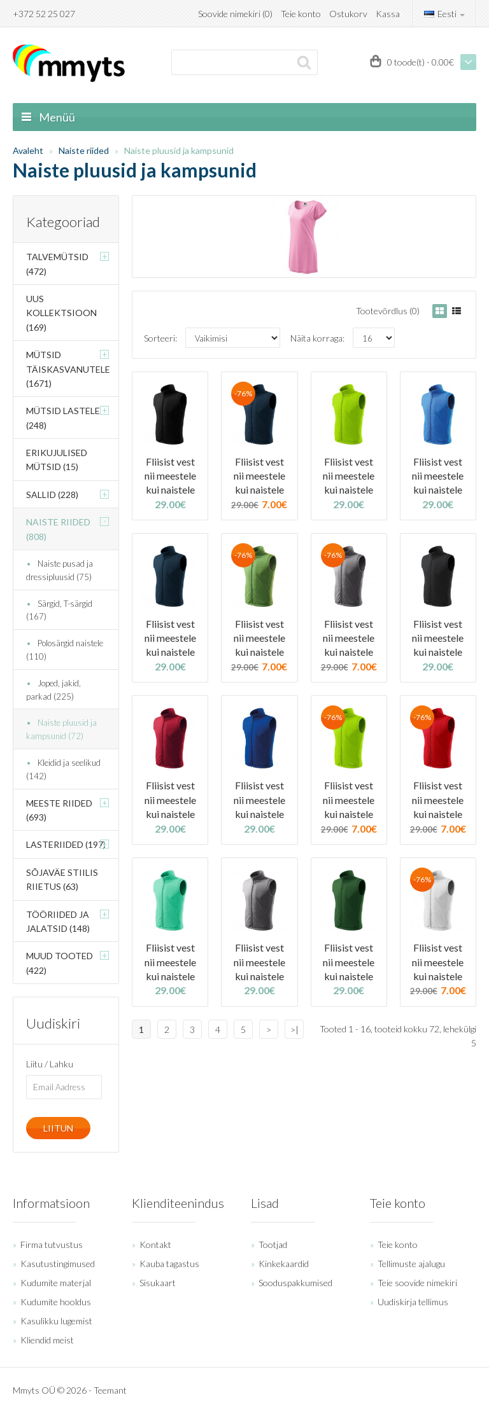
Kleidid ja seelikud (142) (63, 769)
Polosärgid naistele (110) (64, 650)
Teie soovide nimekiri (417, 1282)
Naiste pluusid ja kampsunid (179, 150)
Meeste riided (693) (59, 810)
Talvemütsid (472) (57, 263)
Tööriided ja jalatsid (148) (58, 921)
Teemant (110, 1390)
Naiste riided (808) (58, 528)
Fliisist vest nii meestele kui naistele (170, 475)
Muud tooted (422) (59, 962)
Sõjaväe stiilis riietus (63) (62, 879)
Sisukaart (157, 1282)
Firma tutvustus (51, 1244)
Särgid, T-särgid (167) (59, 610)
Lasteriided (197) (66, 844)
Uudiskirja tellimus (413, 1301)
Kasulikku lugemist (56, 1320)
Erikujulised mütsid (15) (56, 459)
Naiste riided (84, 150)
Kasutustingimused (57, 1263)
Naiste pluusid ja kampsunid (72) (61, 729)
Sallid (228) (52, 494)
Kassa (388, 13)
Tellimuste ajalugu (411, 1263)
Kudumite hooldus (55, 1301)
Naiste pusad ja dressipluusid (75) (59, 570)
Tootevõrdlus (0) (388, 310)
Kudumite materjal (55, 1282)
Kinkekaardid (284, 1263)
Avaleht (28, 150)
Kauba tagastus (169, 1263)
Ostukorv (348, 13)
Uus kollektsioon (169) (61, 313)
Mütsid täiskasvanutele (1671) (68, 369)
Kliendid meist (47, 1339)
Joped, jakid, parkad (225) (53, 690)
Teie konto (301, 13)
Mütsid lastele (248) (63, 417)
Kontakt (155, 1244)
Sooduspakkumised (295, 1282)
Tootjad (273, 1244)
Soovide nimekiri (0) (235, 13)
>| (294, 1029)
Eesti (444, 13)
